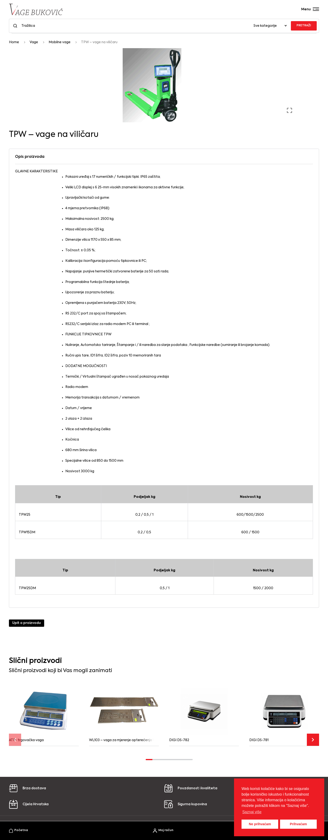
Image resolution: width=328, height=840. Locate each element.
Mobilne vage (59, 42)
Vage (34, 42)
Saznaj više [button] (252, 812)
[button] (289, 110)
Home (14, 42)
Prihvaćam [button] (298, 824)
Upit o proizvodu (26, 623)
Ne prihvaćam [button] (260, 824)
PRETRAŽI (304, 25)
